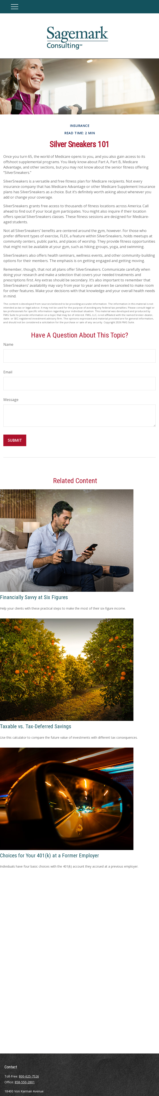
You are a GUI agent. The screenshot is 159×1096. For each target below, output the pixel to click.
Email (7, 372)
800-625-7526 (29, 1076)
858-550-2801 (25, 1082)
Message (10, 399)
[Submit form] (14, 440)
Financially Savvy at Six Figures (34, 597)
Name (8, 344)
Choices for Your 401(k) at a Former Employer (49, 855)
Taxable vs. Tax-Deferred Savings (35, 726)
